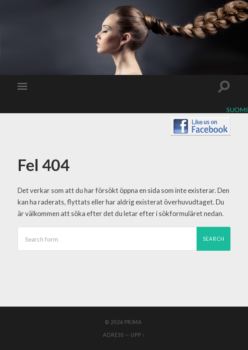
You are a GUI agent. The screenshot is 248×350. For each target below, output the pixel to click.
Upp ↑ (138, 335)
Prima (133, 322)
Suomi (237, 109)
